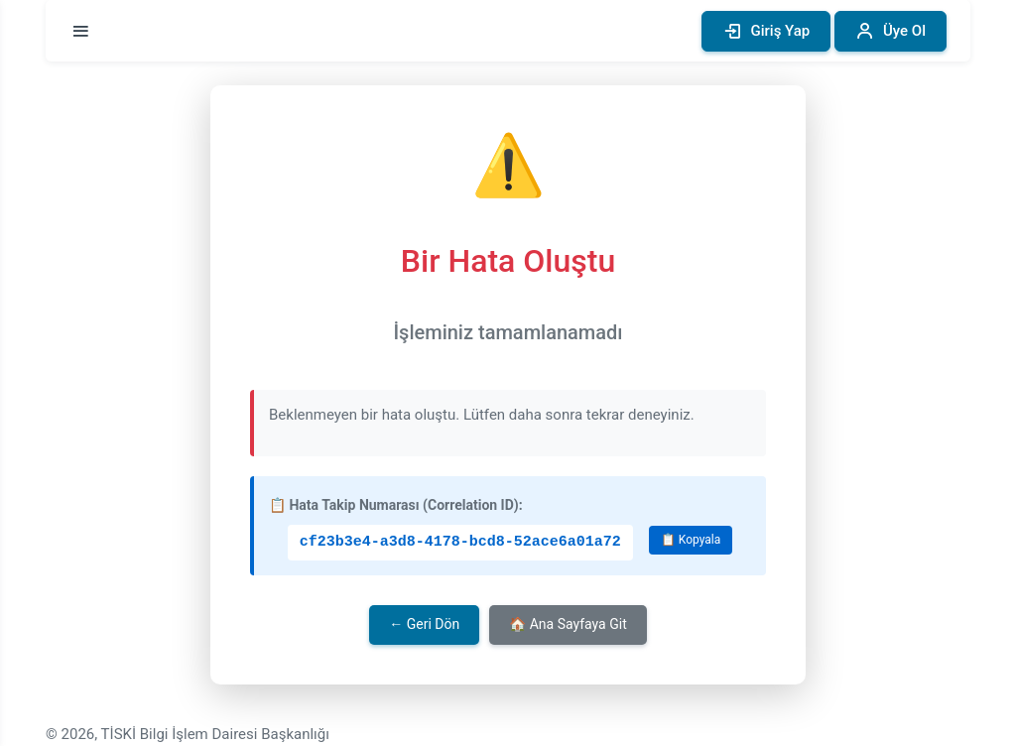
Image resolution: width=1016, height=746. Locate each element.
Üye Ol (890, 31)
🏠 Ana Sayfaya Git (567, 624)
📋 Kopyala (690, 540)
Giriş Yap (766, 31)
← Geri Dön (424, 624)
